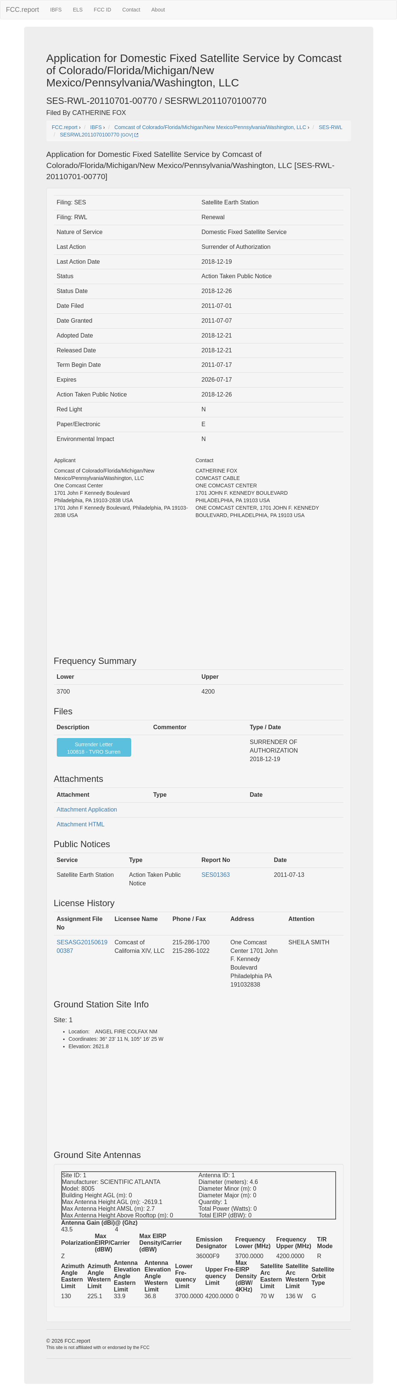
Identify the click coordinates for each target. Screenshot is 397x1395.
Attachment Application (87, 809)
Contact (131, 10)
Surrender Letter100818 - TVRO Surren (94, 748)
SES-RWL (330, 127)
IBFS (56, 10)
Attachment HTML (81, 824)
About (158, 10)
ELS (77, 10)
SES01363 (216, 875)
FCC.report (22, 9)
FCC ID (102, 10)
